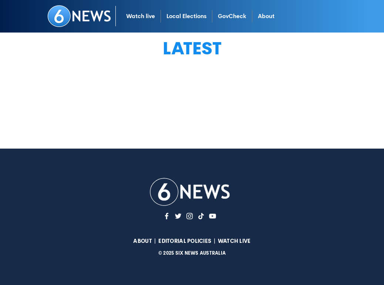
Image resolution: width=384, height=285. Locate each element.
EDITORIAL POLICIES (184, 241)
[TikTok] (201, 216)
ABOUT (142, 241)
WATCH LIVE (234, 241)
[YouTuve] (212, 216)
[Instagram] (189, 216)
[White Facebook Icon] (166, 216)
